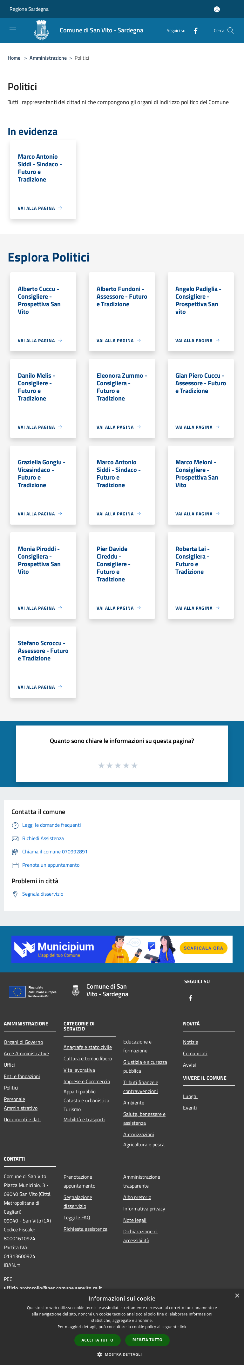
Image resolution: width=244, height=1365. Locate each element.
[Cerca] (230, 30)
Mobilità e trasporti (84, 1119)
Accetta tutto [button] (97, 1340)
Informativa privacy (144, 1208)
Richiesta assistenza (85, 1229)
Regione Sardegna (29, 9)
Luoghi (190, 1096)
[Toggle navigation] (13, 30)
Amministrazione (48, 58)
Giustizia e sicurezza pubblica (145, 1066)
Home (14, 58)
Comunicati (195, 1053)
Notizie (190, 1042)
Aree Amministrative (26, 1053)
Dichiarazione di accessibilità (140, 1236)
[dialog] (122, 1327)
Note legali (134, 1220)
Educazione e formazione (137, 1046)
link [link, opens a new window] (183, 1326)
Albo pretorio (137, 1197)
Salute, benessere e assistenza (144, 1118)
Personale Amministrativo (20, 1103)
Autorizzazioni (138, 1134)
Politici (11, 1087)
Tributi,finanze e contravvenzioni (140, 1086)
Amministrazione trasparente (141, 1181)
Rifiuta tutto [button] (147, 1339)
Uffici (9, 1065)
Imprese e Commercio (87, 1081)
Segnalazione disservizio (78, 1201)
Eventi (190, 1107)
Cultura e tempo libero (88, 1058)
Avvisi (189, 1065)
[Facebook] (193, 30)
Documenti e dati (22, 1119)
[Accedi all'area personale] (217, 9)
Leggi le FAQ (77, 1217)
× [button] (236, 1296)
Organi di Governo (23, 1042)
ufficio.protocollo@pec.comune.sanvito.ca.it (53, 1288)
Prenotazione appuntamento (79, 1181)
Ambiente (133, 1102)
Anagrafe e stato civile (88, 1047)
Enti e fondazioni (22, 1076)
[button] (122, 1354)
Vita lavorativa (79, 1070)
